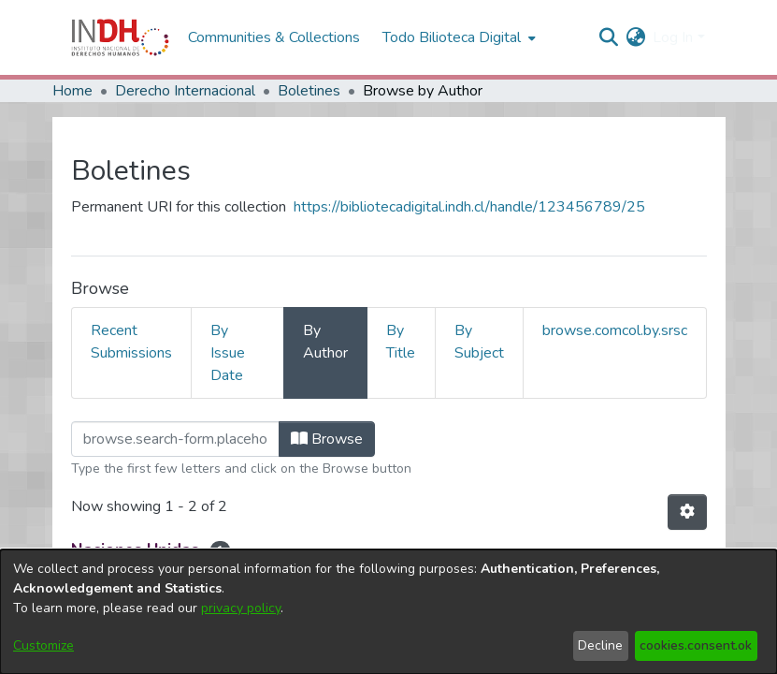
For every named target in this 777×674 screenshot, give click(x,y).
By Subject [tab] (479, 341)
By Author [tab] (325, 341)
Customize (43, 645)
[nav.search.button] (608, 37)
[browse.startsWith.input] (175, 439)
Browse (327, 439)
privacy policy (241, 608)
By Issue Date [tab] (227, 353)
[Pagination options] (687, 512)
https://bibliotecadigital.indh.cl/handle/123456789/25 (469, 207)
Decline (600, 645)
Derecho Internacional (185, 91)
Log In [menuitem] (673, 37)
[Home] (120, 37)
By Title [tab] (400, 341)
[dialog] (388, 611)
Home (72, 91)
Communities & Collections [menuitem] (274, 37)
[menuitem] (635, 37)
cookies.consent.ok (696, 645)
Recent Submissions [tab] (131, 341)
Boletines (309, 91)
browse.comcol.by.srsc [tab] (614, 330)
